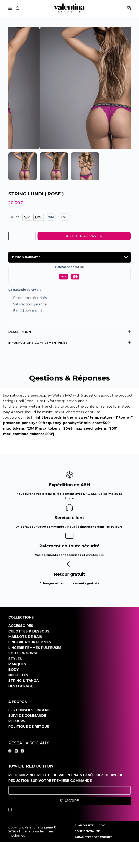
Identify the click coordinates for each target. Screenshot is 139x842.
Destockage (20, 686)
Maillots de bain (25, 637)
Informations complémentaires (69, 343)
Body (13, 670)
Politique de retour (28, 727)
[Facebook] (9, 751)
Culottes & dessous (28, 631)
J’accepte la (45, 809)
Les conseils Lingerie (29, 710)
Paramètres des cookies (93, 837)
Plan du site (84, 825)
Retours (16, 721)
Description (69, 332)
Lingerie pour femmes (29, 642)
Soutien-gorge (23, 653)
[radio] (27, 217)
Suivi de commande (27, 716)
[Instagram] (22, 751)
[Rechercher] (18, 8)
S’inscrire (69, 801)
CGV (102, 825)
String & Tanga (23, 681)
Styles (15, 659)
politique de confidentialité (55, 809)
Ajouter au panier (84, 236)
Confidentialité (87, 831)
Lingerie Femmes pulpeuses (34, 648)
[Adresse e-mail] (69, 790)
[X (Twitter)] (16, 751)
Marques (17, 664)
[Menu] (10, 8)
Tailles (14, 217)
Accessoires (20, 626)
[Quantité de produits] (21, 236)
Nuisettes (18, 675)
